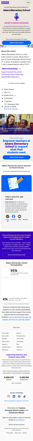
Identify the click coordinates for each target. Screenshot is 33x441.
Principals (8, 413)
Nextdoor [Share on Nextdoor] (25, 217)
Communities (20, 344)
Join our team (20, 341)
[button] (7, 218)
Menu (28, 2)
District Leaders (19, 413)
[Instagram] (8, 399)
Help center (16, 330)
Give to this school (16, 43)
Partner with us (6, 344)
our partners (20, 422)
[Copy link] (7, 218)
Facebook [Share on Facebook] (13, 217)
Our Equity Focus (21, 338)
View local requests (11, 109)
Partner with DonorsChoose (16, 427)
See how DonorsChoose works (16, 255)
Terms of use (18, 435)
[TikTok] (24, 399)
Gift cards (4, 341)
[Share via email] (19, 218)
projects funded (24, 381)
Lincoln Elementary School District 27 (16, 7)
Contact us (19, 352)
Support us (4, 347)
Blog (18, 347)
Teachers (22, 411)
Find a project (5, 335)
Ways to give (5, 352)
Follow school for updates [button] (16, 83)
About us (19, 335)
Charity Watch (7, 375)
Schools (25, 435)
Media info (19, 349)
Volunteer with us (6, 349)
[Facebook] (19, 399)
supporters (9, 381)
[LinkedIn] (14, 399)
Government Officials (16, 415)
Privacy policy (9, 435)
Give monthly (5, 338)
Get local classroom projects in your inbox (16, 403)
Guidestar (27, 375)
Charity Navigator (16, 375)
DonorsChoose (5, 2)
